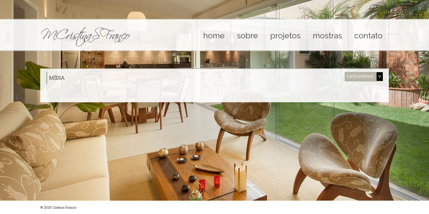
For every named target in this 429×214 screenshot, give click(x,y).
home (214, 35)
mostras (327, 35)
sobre (247, 35)
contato (368, 35)
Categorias (360, 76)
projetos (285, 35)
